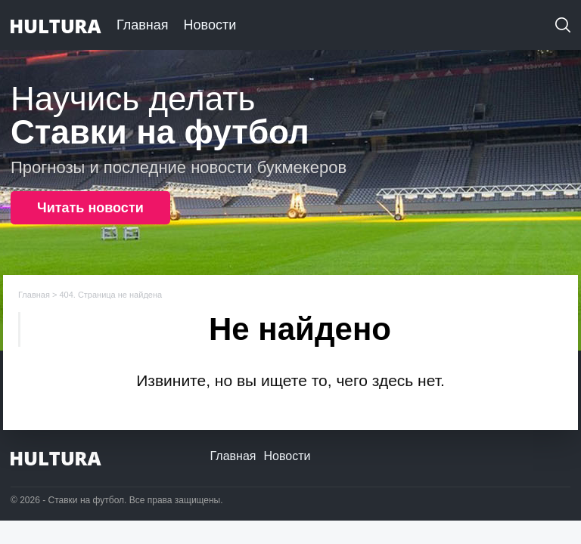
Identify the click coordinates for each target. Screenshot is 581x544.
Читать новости (90, 207)
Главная (143, 24)
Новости (210, 24)
